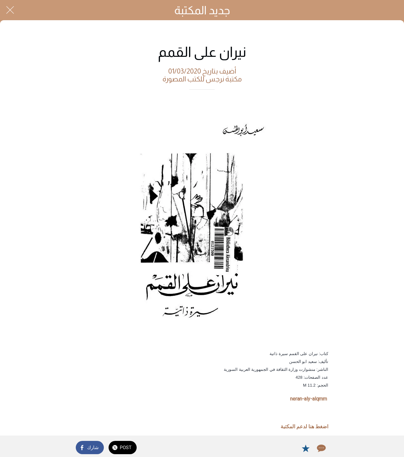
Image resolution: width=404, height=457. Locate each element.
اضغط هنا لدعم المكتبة (304, 427)
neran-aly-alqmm (308, 399)
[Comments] (320, 448)
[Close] (10, 10)
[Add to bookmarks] (305, 448)
